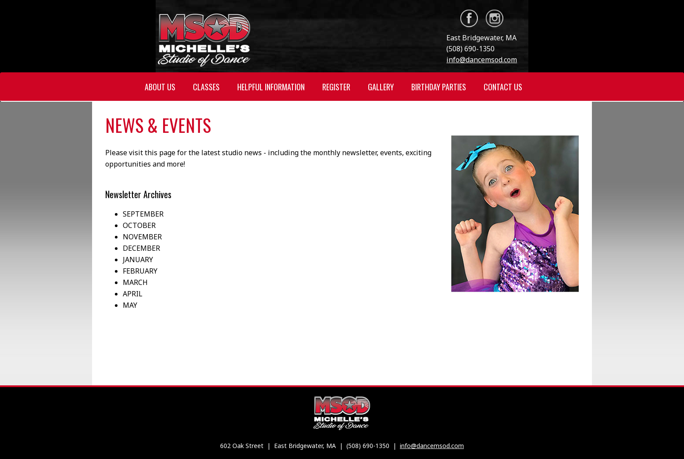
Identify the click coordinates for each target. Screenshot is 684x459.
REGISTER (336, 87)
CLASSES (206, 87)
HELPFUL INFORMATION (271, 87)
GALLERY (381, 87)
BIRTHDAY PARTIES (438, 87)
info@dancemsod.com (481, 59)
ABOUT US (160, 87)
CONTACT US (503, 87)
